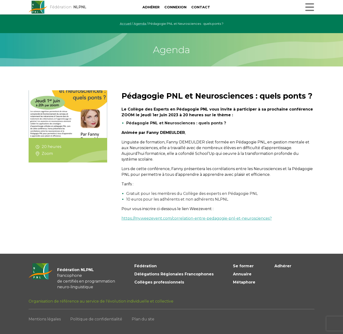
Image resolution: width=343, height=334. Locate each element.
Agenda (140, 23)
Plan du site (143, 319)
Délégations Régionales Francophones (174, 274)
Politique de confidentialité (96, 319)
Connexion (175, 7)
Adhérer (151, 7)
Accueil (125, 23)
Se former (243, 266)
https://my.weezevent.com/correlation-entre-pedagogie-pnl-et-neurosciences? (196, 218)
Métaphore (244, 282)
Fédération (145, 266)
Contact (200, 7)
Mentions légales (45, 319)
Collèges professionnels (159, 282)
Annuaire (242, 274)
